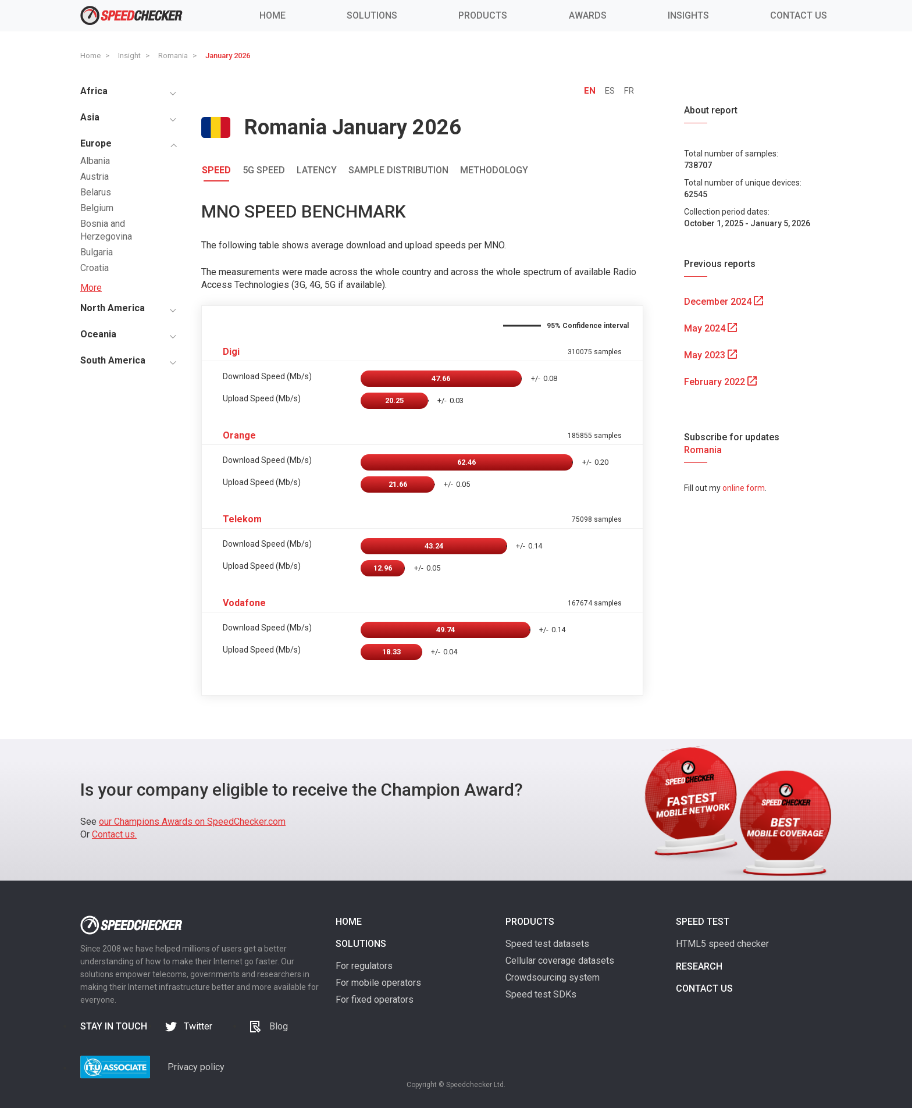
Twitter (198, 1026)
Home (349, 921)
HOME (272, 15)
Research (699, 966)
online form (743, 488)
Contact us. (114, 834)
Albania (95, 160)
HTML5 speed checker (722, 943)
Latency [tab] (317, 170)
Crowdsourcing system (552, 977)
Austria (94, 176)
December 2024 (723, 301)
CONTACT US (798, 15)
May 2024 (710, 328)
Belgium (96, 207)
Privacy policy (196, 1067)
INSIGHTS (688, 15)
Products (529, 921)
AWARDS (588, 15)
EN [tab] (590, 90)
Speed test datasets (547, 943)
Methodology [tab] (494, 170)
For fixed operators (375, 999)
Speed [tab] (216, 170)
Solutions (361, 943)
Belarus (95, 192)
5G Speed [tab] (264, 170)
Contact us (704, 988)
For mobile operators (378, 982)
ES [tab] (610, 90)
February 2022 (720, 381)
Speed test (702, 921)
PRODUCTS (482, 15)
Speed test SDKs (540, 994)
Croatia (94, 267)
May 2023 (710, 355)
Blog (278, 1026)
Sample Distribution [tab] (398, 170)
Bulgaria (96, 252)
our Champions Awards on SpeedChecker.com (192, 821)
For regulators (364, 965)
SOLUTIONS (372, 15)
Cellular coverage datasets (559, 960)
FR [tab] (629, 90)
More (91, 287)
